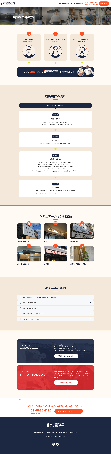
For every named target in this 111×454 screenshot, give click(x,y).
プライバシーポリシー (59, 436)
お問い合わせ (104, 3)
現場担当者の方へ (39, 432)
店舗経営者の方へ (52, 432)
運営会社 (49, 437)
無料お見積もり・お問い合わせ (68, 418)
